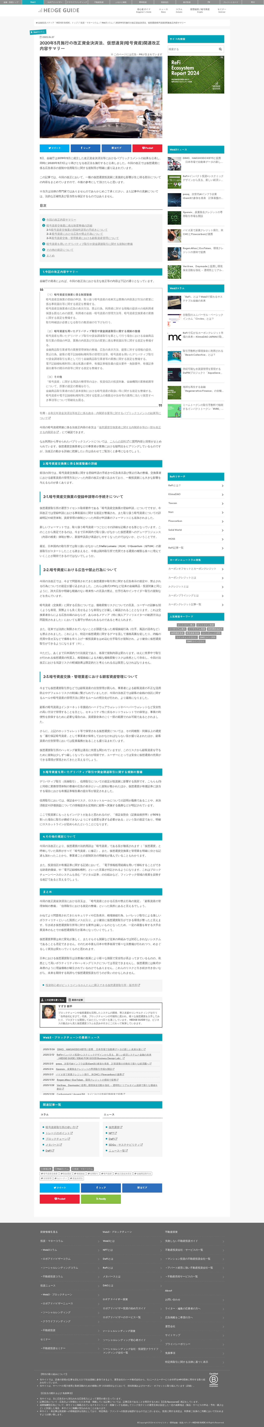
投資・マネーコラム (84, 1169)
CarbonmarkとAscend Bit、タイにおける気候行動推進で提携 (90, 1094)
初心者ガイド (143, 10)
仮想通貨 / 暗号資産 (200, 10)
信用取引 (94, 1173)
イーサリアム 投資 (197, 628)
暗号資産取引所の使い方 (60, 1127)
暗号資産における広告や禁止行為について (77, 233)
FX (209, 2)
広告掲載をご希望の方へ (179, 1317)
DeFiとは (108, 1258)
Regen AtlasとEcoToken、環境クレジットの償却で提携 (86, 1079)
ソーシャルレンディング (57, 1312)
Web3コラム (63, 1169)
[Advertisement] (196, 119)
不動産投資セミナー (54, 1348)
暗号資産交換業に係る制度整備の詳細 (69, 225)
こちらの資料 (118, 441)
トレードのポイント (58, 1133)
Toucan (172, 502)
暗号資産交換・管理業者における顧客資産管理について (85, 238)
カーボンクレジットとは (182, 577)
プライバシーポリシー (177, 1344)
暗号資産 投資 (193, 633)
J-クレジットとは (178, 586)
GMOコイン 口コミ (196, 641)
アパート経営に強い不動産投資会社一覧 (190, 1267)
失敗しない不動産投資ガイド (181, 1240)
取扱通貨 (67, 1173)
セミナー (222, 10)
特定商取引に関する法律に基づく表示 (186, 1361)
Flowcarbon (175, 520)
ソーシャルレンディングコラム (60, 1267)
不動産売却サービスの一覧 (183, 1276)
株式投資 (187, 2)
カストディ (62, 1178)
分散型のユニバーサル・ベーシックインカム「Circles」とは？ (203, 316)
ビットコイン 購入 (186, 624)
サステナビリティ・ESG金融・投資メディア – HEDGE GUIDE (179, 1422)
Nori (170, 511)
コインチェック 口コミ (186, 637)
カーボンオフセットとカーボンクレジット (192, 568)
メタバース (52, 1144)
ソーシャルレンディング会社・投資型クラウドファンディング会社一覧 (130, 1350)
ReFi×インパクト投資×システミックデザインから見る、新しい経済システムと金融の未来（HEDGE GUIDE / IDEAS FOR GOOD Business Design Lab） (104, 1056)
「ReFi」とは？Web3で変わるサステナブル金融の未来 (203, 298)
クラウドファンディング (57, 1321)
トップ (11, 2)
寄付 (253, 2)
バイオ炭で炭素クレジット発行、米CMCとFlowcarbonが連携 (89, 1074)
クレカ (230, 2)
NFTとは (108, 1249)
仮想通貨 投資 (177, 633)
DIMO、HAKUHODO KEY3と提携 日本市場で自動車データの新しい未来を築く (100, 1049)
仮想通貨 (114, 1127)
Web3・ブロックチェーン (57, 1294)
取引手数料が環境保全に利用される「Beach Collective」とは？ (203, 352)
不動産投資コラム (53, 1276)
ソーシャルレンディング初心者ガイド (124, 1340)
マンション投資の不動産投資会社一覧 (189, 1258)
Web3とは (109, 1240)
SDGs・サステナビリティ (124, 1144)
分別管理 (47, 1178)
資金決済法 (78, 1178)
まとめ (50, 255)
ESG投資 (143, 2)
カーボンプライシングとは (183, 595)
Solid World (175, 529)
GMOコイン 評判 (207, 637)
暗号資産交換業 (50, 1173)
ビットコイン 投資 (205, 624)
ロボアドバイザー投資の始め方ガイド (124, 1308)
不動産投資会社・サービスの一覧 (184, 1249)
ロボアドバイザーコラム (57, 1258)
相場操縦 (81, 1173)
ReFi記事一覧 (176, 547)
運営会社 (170, 1326)
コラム (179, 10)
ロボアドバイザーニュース (58, 1303)
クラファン (77, 2)
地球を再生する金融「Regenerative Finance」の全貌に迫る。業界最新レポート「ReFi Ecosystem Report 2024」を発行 (203, 389)
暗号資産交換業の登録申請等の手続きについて (79, 229)
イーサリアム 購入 (177, 628)
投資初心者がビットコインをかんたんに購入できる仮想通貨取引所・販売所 (91, 985)
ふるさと (120, 2)
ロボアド (54, 2)
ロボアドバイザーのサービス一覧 (122, 1317)
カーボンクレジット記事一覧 (184, 604)
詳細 (189, 1385)
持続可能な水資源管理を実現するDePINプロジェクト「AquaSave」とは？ (203, 370)
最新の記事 (77, 1000)
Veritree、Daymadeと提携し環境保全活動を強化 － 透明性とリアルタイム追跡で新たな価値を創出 (107, 1087)
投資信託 (165, 2)
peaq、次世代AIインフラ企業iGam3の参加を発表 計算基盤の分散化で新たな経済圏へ (102, 1063)
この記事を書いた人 (54, 1000)
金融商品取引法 (144, 1173)
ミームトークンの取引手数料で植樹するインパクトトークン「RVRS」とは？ (203, 407)
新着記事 (47, 1169)
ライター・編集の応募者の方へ (183, 1308)
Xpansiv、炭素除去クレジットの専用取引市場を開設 (84, 1069)
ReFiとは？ (174, 485)
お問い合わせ (172, 1299)
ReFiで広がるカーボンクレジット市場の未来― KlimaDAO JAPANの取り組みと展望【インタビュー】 (203, 334)
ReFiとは (108, 1267)
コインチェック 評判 (211, 633)
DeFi (48, 1150)
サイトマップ (172, 1335)
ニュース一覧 (117, 1150)
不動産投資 (99, 2)
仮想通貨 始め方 (215, 628)
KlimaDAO (174, 493)
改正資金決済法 (124, 1173)
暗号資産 (108, 1173)
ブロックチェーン (56, 1138)
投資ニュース (48, 1285)
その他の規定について (59, 249)
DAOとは (108, 1285)
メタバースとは (112, 1276)
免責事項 (170, 1353)
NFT (111, 1133)
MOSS (171, 538)
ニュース (163, 10)
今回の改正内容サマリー (61, 219)
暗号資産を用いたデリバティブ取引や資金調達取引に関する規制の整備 (89, 244)
